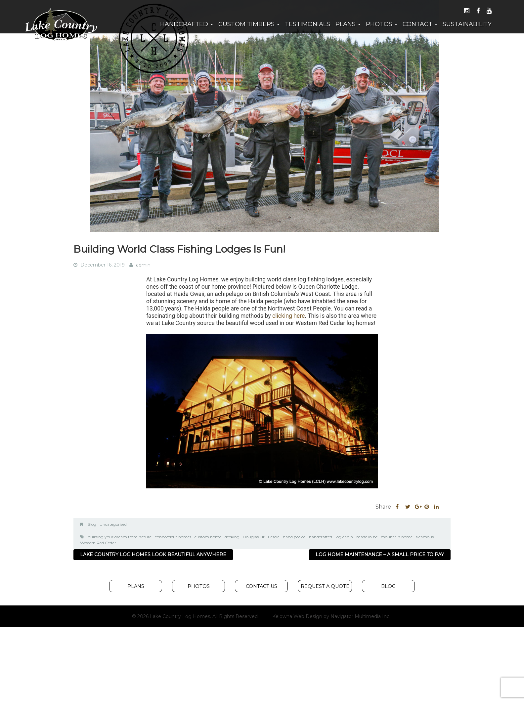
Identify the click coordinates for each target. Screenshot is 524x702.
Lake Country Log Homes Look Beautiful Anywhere (153, 554)
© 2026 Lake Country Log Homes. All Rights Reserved (195, 616)
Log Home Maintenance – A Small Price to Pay (380, 554)
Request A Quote (325, 586)
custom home (208, 536)
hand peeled (294, 536)
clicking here (288, 315)
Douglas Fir (254, 536)
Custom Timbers (249, 24)
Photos (381, 24)
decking (232, 536)
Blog (91, 524)
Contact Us (261, 586)
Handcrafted (186, 24)
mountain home (397, 536)
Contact (420, 24)
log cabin (344, 536)
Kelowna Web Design (297, 616)
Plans (348, 24)
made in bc (366, 536)
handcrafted (320, 536)
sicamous (425, 536)
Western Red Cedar (98, 542)
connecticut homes (173, 536)
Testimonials (307, 24)
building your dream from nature (120, 536)
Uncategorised (113, 524)
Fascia (274, 536)
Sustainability (467, 24)
